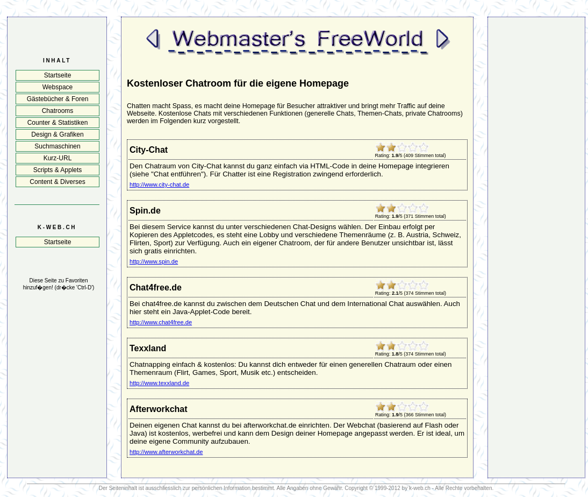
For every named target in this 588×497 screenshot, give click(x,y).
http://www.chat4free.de (161, 322)
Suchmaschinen (57, 146)
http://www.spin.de (154, 261)
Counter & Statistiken (57, 122)
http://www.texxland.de (159, 383)
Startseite (57, 75)
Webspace (57, 87)
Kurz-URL (58, 158)
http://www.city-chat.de (159, 184)
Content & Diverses (57, 182)
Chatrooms (58, 111)
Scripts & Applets (57, 170)
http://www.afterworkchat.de (166, 452)
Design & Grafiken (57, 134)
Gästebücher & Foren (58, 99)
